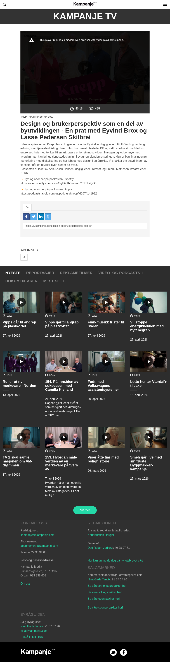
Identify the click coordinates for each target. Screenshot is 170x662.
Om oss (25, 583)
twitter (113, 652)
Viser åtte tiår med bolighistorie (103, 459)
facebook (123, 652)
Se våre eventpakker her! (104, 598)
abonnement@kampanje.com (39, 545)
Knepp (24, 116)
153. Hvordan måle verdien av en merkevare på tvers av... (61, 463)
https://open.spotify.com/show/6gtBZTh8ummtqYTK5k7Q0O (58, 183)
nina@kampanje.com (34, 630)
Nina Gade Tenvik (99, 579)
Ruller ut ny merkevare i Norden (19, 384)
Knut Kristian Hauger (101, 534)
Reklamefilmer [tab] (76, 273)
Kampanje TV (85, 16)
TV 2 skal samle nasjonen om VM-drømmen (17, 461)
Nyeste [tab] (12, 273)
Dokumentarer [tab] (21, 281)
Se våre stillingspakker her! (105, 592)
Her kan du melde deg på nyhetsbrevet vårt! (115, 560)
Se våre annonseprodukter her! (107, 585)
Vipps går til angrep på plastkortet (19, 324)
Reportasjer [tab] (40, 273)
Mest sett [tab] (53, 281)
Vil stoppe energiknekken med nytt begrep (147, 326)
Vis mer (85, 510)
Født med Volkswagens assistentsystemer (103, 386)
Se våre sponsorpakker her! (105, 607)
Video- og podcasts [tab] (119, 273)
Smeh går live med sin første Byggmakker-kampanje (146, 463)
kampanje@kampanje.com (37, 534)
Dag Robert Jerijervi (100, 547)
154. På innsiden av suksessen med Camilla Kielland (61, 386)
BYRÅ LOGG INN (31, 637)
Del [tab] (27, 207)
